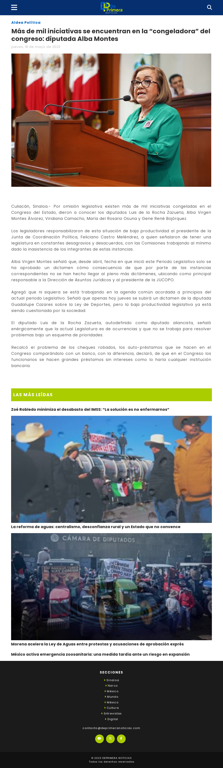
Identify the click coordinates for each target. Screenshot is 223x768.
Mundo (111, 697)
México (111, 691)
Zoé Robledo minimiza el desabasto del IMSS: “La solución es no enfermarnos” (90, 409)
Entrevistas (111, 713)
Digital (111, 719)
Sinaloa (111, 680)
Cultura (111, 708)
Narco (111, 685)
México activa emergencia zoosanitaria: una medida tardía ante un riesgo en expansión (100, 654)
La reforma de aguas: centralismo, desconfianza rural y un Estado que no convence (96, 526)
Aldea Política (26, 22)
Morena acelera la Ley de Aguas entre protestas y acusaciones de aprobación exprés (97, 644)
